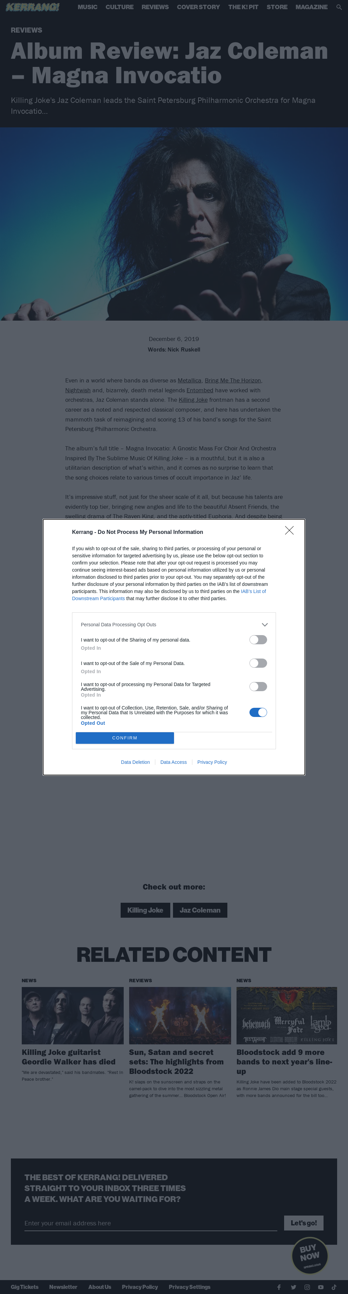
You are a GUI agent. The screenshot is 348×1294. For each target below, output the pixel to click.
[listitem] (174, 624)
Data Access (173, 762)
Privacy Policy (212, 762)
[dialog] (174, 647)
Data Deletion (135, 762)
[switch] (258, 639)
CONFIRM (125, 737)
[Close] (291, 532)
